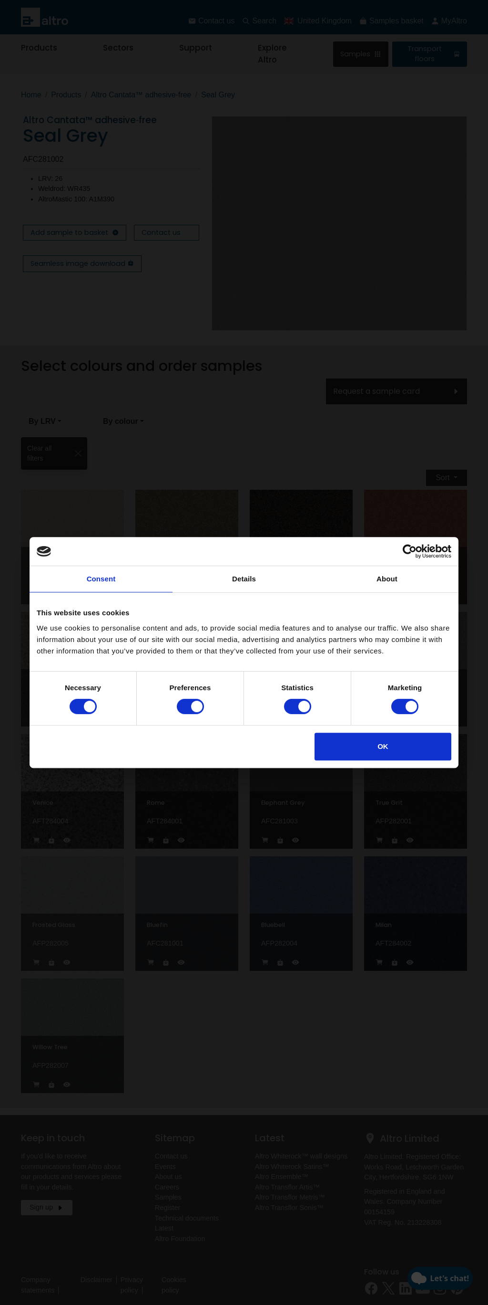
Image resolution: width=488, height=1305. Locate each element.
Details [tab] (244, 579)
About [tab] (386, 579)
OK (382, 746)
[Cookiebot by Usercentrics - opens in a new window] (409, 551)
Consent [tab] (101, 579)
